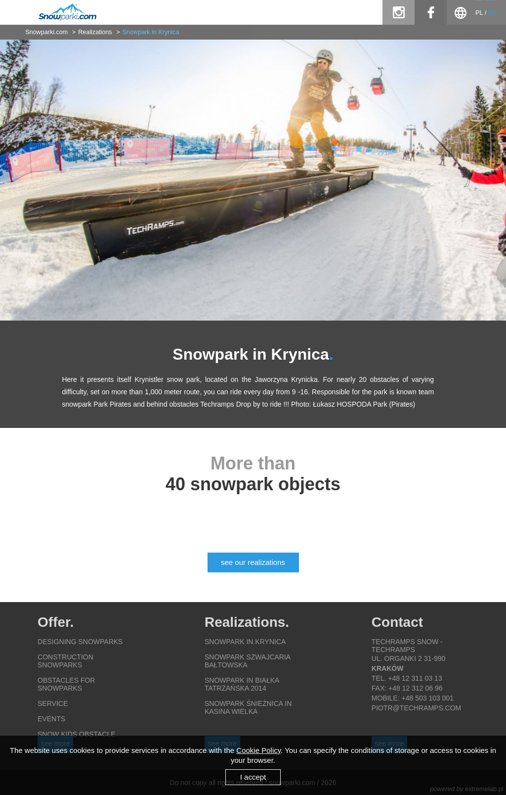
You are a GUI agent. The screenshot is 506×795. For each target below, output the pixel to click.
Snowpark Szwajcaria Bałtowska (247, 661)
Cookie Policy (258, 750)
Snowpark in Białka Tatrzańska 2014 (242, 684)
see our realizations (253, 562)
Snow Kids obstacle (77, 734)
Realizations (95, 32)
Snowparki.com (46, 32)
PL (479, 12)
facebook (431, 12)
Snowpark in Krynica (151, 32)
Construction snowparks (65, 661)
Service (53, 703)
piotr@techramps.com (416, 708)
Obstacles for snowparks (66, 684)
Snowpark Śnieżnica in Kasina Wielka (248, 707)
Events (51, 719)
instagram (398, 12)
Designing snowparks (80, 642)
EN (492, 12)
